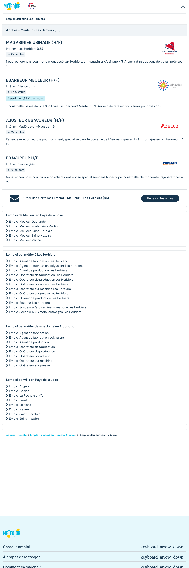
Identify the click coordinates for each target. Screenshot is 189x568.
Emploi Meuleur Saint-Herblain (30, 231)
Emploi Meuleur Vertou (25, 240)
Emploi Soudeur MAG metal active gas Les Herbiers (45, 312)
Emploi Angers (19, 386)
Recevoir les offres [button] (160, 198)
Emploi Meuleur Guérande (27, 222)
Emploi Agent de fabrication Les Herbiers (38, 261)
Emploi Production (42, 435)
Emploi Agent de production (29, 342)
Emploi (22, 435)
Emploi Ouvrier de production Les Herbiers (39, 298)
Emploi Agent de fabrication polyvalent (36, 338)
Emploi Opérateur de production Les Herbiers (41, 280)
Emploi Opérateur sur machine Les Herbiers (40, 289)
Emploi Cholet (19, 391)
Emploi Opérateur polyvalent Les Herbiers (38, 284)
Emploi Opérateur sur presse (29, 365)
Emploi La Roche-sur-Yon (27, 395)
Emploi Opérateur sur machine (30, 361)
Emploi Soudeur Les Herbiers (29, 303)
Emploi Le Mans (20, 405)
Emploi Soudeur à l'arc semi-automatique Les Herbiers (47, 307)
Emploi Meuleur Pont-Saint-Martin (33, 226)
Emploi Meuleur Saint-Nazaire (30, 235)
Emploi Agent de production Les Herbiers (38, 270)
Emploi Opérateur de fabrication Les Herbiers (41, 275)
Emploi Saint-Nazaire (24, 419)
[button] (183, 6)
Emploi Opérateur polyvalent (29, 356)
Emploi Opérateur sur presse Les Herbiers (38, 293)
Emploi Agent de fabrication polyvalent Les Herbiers (46, 266)
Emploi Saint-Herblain (24, 414)
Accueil (11, 435)
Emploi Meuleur (66, 435)
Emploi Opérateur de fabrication (32, 347)
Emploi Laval (18, 400)
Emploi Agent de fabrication (29, 333)
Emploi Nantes (19, 409)
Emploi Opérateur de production (32, 351)
